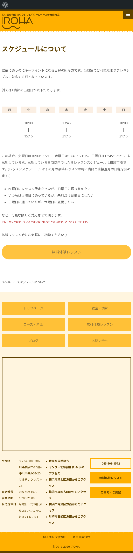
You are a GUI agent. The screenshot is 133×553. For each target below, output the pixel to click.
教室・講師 (100, 308)
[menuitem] (5, 4)
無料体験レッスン (66, 252)
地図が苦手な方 (59, 461)
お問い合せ (100, 340)
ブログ (33, 340)
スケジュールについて (31, 282)
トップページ (33, 308)
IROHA (6, 282)
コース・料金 (33, 324)
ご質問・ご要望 (111, 492)
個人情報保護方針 (54, 537)
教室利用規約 (81, 537)
